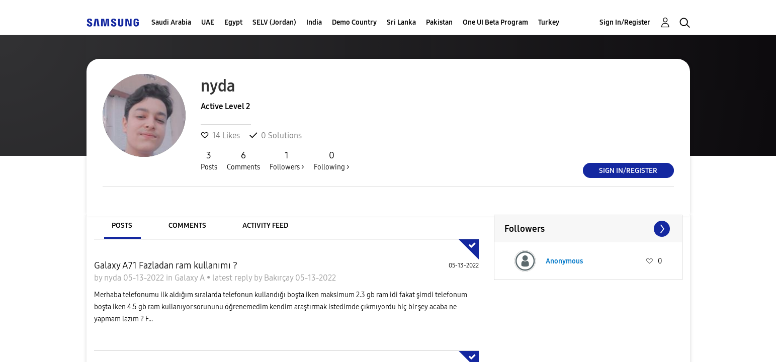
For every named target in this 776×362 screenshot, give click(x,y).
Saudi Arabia (171, 22)
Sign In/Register (624, 22)
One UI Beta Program (495, 22)
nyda (113, 278)
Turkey (548, 22)
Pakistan (439, 22)
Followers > (287, 160)
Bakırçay (279, 278)
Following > (332, 160)
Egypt (233, 22)
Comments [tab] (187, 225)
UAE (207, 22)
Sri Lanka (401, 22)
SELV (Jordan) (274, 22)
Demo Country (354, 22)
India (314, 22)
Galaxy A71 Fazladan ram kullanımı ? (165, 265)
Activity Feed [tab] (265, 225)
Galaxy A (191, 278)
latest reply (233, 278)
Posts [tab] (122, 225)
